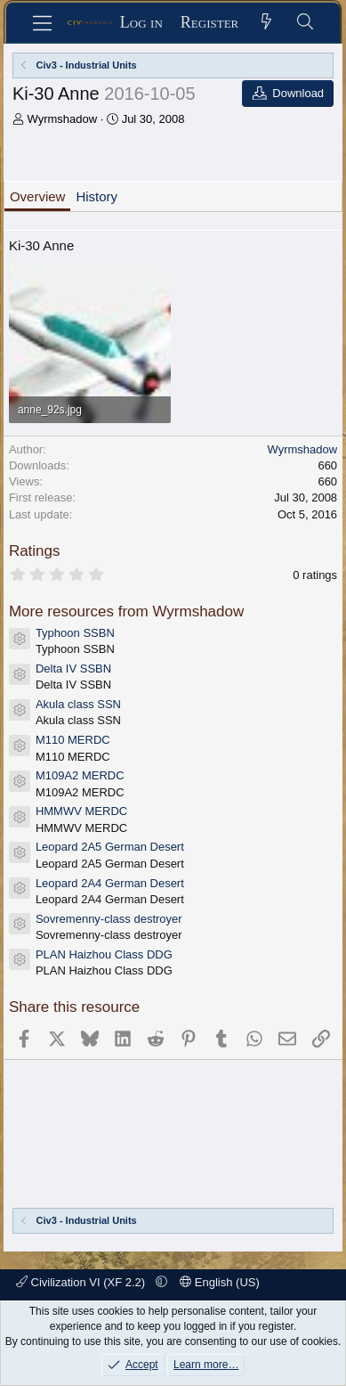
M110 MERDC (73, 739)
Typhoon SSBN (75, 633)
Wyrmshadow (63, 119)
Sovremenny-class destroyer (109, 918)
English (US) (220, 1282)
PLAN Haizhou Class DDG (104, 954)
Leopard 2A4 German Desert (110, 883)
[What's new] (266, 22)
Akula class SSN (78, 704)
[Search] (305, 22)
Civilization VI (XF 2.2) (82, 1282)
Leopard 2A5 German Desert (110, 846)
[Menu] (42, 23)
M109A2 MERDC (80, 775)
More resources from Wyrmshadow (126, 611)
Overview (38, 196)
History (96, 196)
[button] (161, 1282)
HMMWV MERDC (81, 811)
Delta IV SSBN (73, 668)
